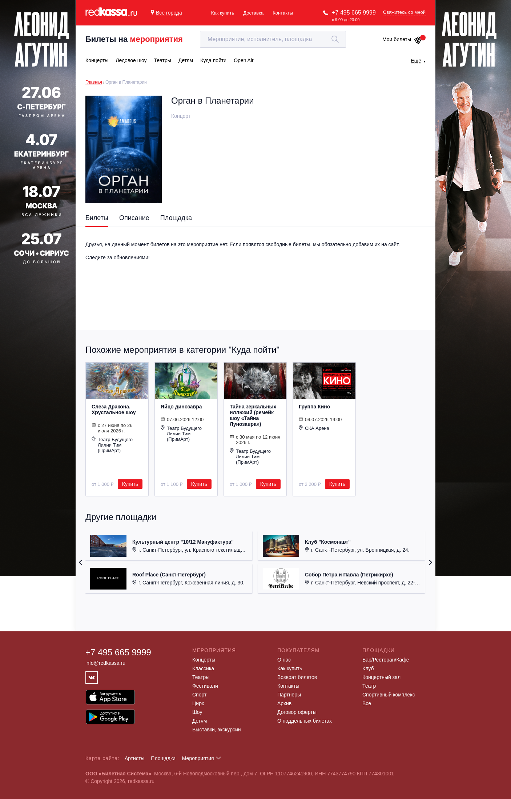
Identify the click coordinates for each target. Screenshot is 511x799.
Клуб (368, 668)
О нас (284, 660)
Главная (93, 82)
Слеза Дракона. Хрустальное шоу (114, 409)
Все (366, 703)
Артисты (135, 758)
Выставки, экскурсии (216, 729)
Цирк (198, 703)
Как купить (222, 13)
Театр (369, 686)
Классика (203, 668)
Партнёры (289, 695)
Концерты (203, 660)
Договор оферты (297, 712)
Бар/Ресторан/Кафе (385, 660)
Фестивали (205, 686)
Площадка (176, 217)
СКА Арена (314, 428)
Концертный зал (381, 677)
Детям (199, 721)
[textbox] (273, 39)
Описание (134, 217)
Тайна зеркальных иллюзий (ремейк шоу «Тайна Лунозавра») (253, 415)
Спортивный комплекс (388, 695)
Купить (130, 484)
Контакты (283, 13)
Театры (200, 677)
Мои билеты (402, 39)
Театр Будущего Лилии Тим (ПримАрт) (112, 444)
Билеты (96, 217)
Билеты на (134, 39)
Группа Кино (314, 407)
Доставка (253, 13)
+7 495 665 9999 (354, 12)
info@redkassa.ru (105, 663)
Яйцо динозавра (181, 407)
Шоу (197, 712)
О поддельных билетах (304, 721)
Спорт (199, 695)
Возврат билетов (297, 677)
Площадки (163, 758)
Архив (284, 703)
